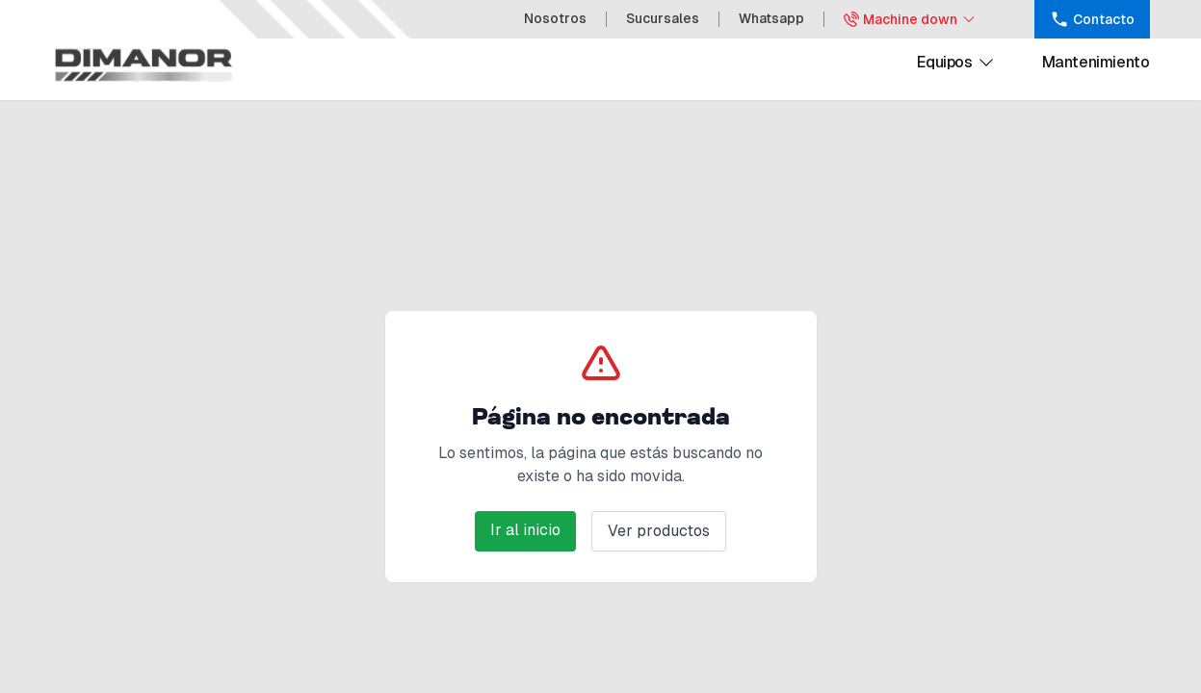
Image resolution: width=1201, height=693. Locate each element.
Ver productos (659, 531)
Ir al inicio (525, 530)
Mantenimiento (1096, 62)
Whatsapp (771, 18)
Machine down (910, 19)
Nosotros (555, 18)
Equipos (956, 62)
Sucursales (662, 18)
